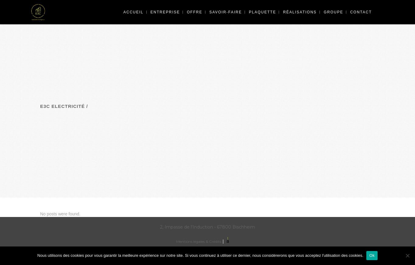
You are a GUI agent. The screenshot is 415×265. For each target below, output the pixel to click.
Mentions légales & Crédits (198, 241)
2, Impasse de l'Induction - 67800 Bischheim (207, 227)
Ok (372, 255)
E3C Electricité (62, 106)
